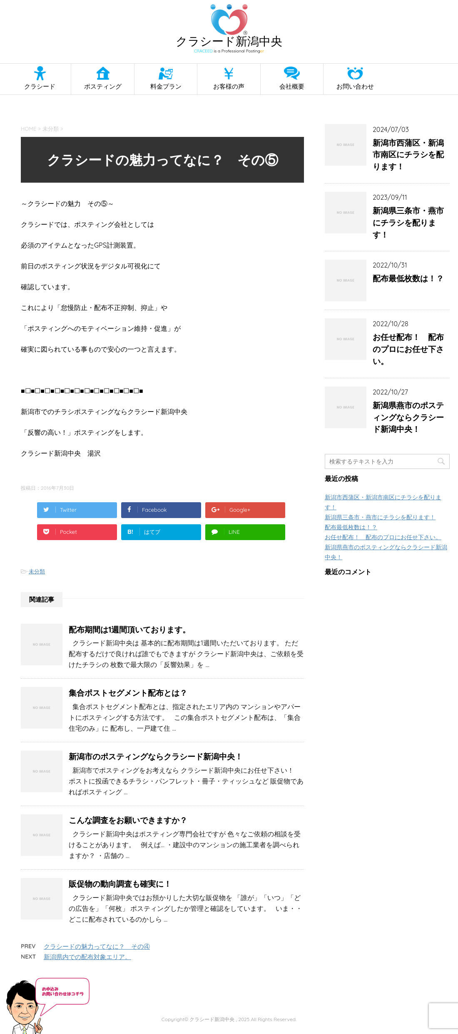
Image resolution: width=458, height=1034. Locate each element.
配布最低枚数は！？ (408, 278)
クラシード (39, 86)
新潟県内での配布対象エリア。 (87, 957)
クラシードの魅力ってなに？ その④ (97, 946)
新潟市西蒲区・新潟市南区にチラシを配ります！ (408, 155)
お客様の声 (228, 86)
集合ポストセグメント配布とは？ (128, 693)
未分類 (37, 571)
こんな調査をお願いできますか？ (128, 820)
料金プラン (166, 86)
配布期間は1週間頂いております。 (129, 630)
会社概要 (291, 86)
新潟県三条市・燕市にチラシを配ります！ (408, 223)
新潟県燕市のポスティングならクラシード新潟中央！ (408, 417)
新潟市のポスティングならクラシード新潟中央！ (156, 756)
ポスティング (103, 86)
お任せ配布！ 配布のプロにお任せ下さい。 (408, 349)
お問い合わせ (355, 86)
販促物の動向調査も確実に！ (120, 884)
